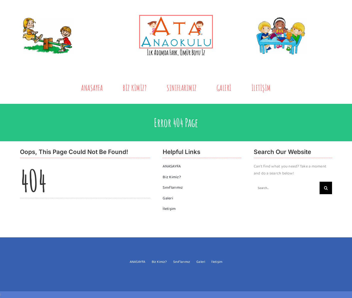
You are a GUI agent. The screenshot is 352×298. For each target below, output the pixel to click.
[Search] (326, 188)
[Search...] (287, 188)
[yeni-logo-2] (176, 17)
